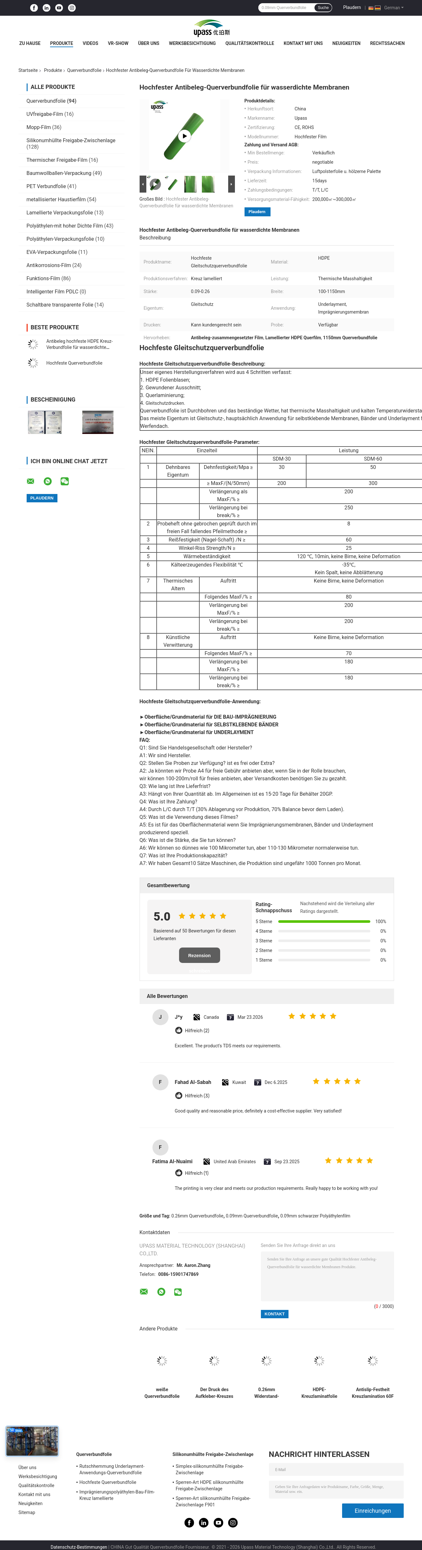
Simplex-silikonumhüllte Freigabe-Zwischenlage (210, 1469)
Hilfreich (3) (197, 1096)
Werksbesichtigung (192, 43)
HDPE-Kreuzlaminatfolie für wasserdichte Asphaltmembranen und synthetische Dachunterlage (320, 1393)
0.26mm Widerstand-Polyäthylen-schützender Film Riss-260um (266, 1393)
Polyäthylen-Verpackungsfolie (60, 239)
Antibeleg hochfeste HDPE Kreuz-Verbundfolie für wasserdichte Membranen (80, 347)
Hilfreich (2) (197, 1031)
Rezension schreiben (199, 958)
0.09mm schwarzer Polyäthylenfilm (315, 1215)
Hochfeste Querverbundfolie (75, 363)
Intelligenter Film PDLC (53, 292)
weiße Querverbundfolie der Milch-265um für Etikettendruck (162, 1393)
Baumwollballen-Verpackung (59, 173)
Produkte (61, 43)
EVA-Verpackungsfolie (52, 252)
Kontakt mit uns (303, 43)
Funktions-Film (43, 278)
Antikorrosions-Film (49, 265)
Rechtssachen (387, 43)
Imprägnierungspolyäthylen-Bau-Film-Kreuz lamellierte (117, 1495)
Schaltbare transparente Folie (60, 305)
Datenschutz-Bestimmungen (79, 1547)
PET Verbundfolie (46, 186)
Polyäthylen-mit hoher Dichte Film (65, 226)
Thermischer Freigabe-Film (57, 160)
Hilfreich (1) (197, 1173)
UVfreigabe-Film (45, 114)
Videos (91, 43)
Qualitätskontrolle (249, 43)
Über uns (148, 43)
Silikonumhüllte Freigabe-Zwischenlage (71, 140)
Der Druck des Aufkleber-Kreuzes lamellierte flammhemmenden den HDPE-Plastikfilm (214, 1393)
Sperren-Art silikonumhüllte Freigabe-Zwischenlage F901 (213, 1501)
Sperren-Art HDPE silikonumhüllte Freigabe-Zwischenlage (210, 1485)
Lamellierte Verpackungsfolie (60, 213)
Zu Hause (29, 43)
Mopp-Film (39, 127)
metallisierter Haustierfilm (56, 199)
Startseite (28, 70)
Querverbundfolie (84, 70)
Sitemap (27, 1512)
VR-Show (118, 43)
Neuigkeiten (346, 43)
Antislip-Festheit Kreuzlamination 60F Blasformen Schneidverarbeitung (373, 1393)
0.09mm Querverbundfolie (252, 1215)
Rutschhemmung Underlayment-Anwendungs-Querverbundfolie (112, 1469)
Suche (323, 7)
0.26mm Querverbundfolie (197, 1215)
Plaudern (352, 7)
